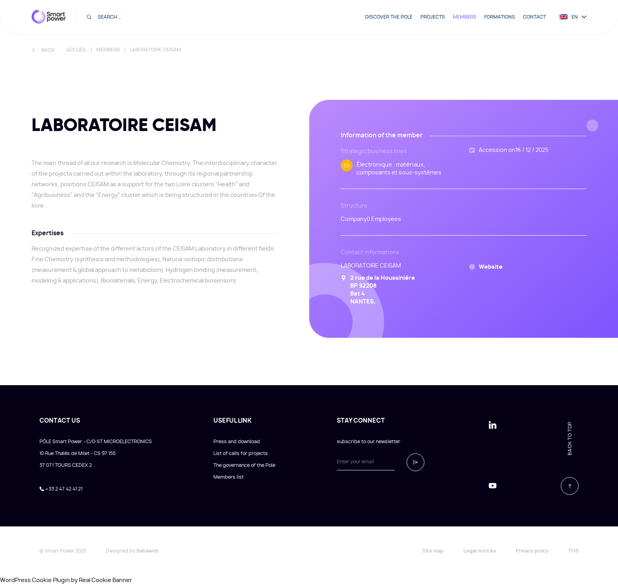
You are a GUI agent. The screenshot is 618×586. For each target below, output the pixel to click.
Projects (432, 17)
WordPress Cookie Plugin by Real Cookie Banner (66, 580)
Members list (228, 477)
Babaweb (147, 551)
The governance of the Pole (244, 465)
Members (464, 17)
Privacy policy (532, 551)
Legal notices (479, 551)
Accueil (76, 49)
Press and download (236, 441)
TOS (573, 551)
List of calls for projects (240, 453)
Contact (534, 17)
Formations (499, 17)
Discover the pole (389, 17)
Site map (433, 551)
